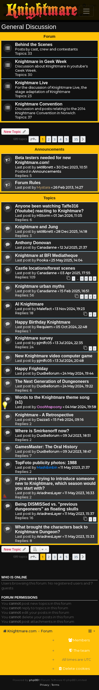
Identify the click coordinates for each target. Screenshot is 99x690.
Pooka (42, 260)
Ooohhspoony (49, 407)
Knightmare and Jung (36, 227)
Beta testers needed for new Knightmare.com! (43, 160)
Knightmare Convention (38, 104)
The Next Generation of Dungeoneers (52, 381)
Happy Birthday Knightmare (42, 322)
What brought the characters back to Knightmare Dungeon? (51, 529)
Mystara (43, 187)
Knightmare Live (31, 83)
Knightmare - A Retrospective (44, 415)
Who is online (14, 577)
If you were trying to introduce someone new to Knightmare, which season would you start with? (55, 483)
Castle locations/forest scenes (45, 268)
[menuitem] (74, 640)
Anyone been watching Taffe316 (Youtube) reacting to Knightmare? (49, 208)
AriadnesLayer (49, 493)
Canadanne (47, 247)
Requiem (45, 327)
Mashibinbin (47, 467)
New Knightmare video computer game (53, 356)
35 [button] (76, 139)
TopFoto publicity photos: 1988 (46, 462)
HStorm (43, 215)
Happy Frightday (31, 368)
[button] (34, 139)
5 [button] (66, 139)
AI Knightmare (29, 304)
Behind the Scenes (34, 44)
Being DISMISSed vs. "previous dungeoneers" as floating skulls (46, 506)
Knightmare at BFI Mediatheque (46, 255)
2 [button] (49, 139)
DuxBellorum (48, 373)
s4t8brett (45, 167)
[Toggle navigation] (86, 11)
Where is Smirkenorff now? (42, 431)
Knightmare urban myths (39, 286)
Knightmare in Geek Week (41, 61)
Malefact (44, 309)
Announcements (46, 171)
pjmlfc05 (44, 343)
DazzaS (43, 419)
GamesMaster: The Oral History (46, 447)
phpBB (33, 680)
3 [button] (54, 139)
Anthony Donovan (33, 242)
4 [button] (60, 139)
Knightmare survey (34, 338)
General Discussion (28, 26)
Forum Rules (28, 182)
